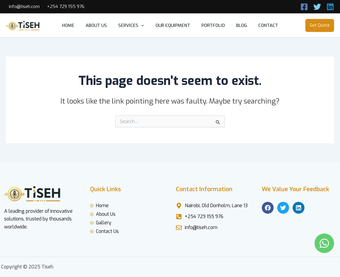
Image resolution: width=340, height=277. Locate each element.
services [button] (134, 25)
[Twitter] (317, 7)
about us (101, 25)
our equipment (172, 25)
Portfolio (210, 25)
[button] (144, 25)
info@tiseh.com (24, 6)
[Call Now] (304, 7)
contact (261, 25)
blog (236, 25)
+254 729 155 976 (65, 6)
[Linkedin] (330, 7)
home (75, 25)
